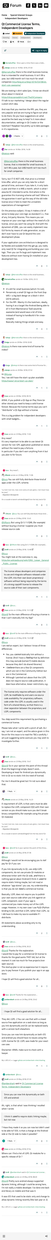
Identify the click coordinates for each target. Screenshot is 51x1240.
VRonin (7, 475)
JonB (6, 549)
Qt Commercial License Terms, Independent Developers (22, 1085)
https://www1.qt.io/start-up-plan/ (17, 380)
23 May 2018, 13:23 (23, 638)
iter (6, 149)
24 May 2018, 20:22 (23, 946)
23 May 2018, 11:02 (23, 434)
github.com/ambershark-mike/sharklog (31, 1060)
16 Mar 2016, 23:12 (30, 279)
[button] (4, 1236)
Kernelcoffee (11, 63)
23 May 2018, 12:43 (23, 518)
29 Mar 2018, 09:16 (23, 396)
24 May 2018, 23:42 (29, 999)
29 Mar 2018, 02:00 (24, 342)
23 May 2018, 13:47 (23, 761)
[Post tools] (47, 136)
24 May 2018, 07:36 (23, 852)
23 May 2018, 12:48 (23, 549)
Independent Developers (35, 33)
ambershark (9, 999)
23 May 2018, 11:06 (25, 475)
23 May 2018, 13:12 (23, 610)
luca (6, 396)
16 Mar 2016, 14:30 (23, 149)
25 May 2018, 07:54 (23, 1149)
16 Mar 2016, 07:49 (25, 67)
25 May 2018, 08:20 (29, 1176)
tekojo (7, 67)
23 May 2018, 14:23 (25, 799)
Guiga (7, 342)
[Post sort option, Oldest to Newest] (5, 50)
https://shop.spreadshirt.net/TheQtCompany (22, 97)
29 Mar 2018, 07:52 (25, 370)
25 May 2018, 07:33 (23, 1079)
